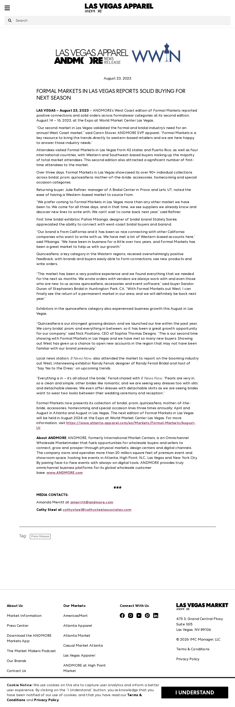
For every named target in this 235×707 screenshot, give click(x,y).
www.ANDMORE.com (65, 472)
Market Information (24, 615)
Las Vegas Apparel (79, 655)
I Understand (194, 692)
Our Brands (16, 661)
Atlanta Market (76, 635)
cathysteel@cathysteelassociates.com (97, 509)
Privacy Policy (187, 659)
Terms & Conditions (192, 649)
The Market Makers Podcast (31, 651)
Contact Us (16, 671)
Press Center (17, 625)
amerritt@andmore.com (91, 502)
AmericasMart (75, 615)
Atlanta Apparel (77, 625)
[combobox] (117, 20)
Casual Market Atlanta (83, 645)
